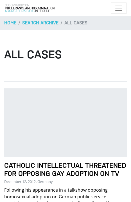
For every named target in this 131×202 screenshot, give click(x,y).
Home (10, 23)
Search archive (40, 23)
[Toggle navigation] (119, 8)
